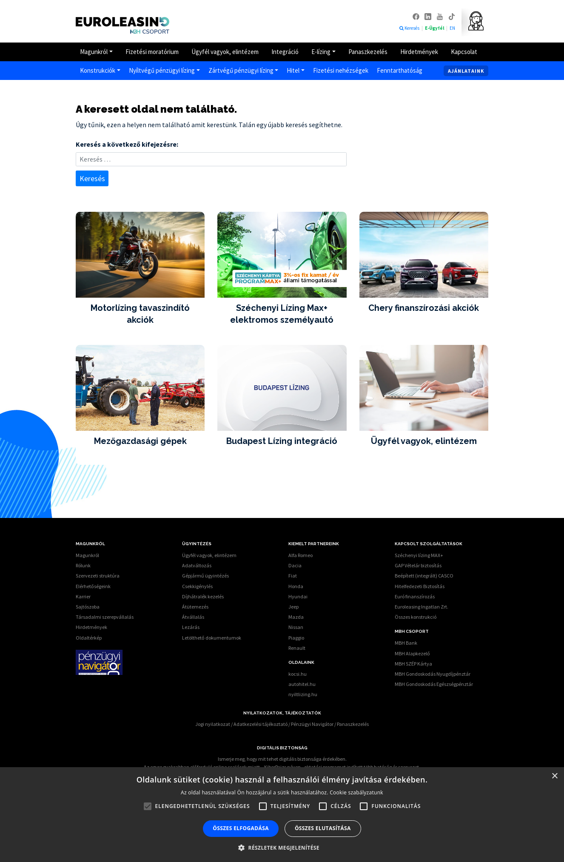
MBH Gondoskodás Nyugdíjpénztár (432, 674)
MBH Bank (406, 643)
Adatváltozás (196, 565)
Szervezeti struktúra (98, 575)
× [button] (554, 776)
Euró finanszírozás (415, 596)
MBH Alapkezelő (412, 653)
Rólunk (83, 565)
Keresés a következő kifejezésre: (127, 144)
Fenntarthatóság (399, 70)
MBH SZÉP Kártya (413, 663)
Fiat (292, 575)
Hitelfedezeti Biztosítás (419, 586)
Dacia (295, 565)
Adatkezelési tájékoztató (261, 724)
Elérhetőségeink (93, 586)
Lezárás (190, 627)
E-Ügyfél (435, 28)
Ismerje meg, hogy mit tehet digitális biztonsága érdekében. (282, 759)
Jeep (293, 606)
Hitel (293, 70)
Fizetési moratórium (152, 52)
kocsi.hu (297, 674)
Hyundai (298, 596)
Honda (295, 586)
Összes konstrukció (415, 617)
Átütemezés (195, 606)
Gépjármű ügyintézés (205, 575)
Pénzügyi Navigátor (312, 724)
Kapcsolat (464, 52)
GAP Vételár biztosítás (418, 565)
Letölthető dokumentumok (211, 637)
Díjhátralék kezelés (203, 596)
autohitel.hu (302, 684)
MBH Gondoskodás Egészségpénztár (434, 684)
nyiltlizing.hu (302, 694)
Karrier (83, 596)
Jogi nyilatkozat (212, 724)
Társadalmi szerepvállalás (105, 617)
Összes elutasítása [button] (323, 828)
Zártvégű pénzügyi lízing (240, 70)
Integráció (285, 52)
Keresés (409, 28)
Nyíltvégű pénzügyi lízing (162, 70)
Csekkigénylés (197, 586)
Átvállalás (193, 617)
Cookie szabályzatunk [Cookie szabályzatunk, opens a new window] (356, 792)
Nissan (295, 627)
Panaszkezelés (367, 52)
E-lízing (320, 52)
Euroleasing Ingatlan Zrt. (421, 606)
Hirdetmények (419, 52)
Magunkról (94, 52)
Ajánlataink (466, 71)
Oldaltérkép (89, 637)
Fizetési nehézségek (340, 70)
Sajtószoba (88, 606)
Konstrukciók (97, 70)
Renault (296, 648)
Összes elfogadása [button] (241, 828)
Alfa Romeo (300, 555)
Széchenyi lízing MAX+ (419, 555)
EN (452, 28)
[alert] (282, 814)
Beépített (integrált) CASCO (424, 575)
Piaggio (296, 637)
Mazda (296, 617)
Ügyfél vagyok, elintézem (225, 52)
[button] (282, 847)
